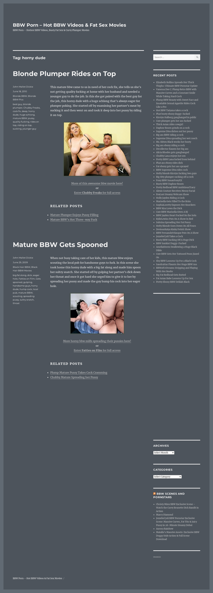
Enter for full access (97, 192)
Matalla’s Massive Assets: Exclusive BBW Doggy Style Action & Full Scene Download (177, 536)
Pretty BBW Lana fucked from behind (175, 159)
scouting (17, 296)
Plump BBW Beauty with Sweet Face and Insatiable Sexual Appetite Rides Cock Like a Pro (177, 103)
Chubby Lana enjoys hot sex (171, 155)
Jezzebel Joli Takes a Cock (169, 236)
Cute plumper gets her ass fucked (173, 121)
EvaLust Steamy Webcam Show (172, 194)
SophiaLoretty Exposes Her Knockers (176, 205)
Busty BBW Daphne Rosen (170, 183)
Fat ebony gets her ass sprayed (172, 166)
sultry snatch (27, 299)
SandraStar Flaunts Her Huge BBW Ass (176, 264)
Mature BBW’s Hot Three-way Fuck (73, 219)
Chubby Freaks (31, 107)
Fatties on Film (27, 278)
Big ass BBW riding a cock (169, 135)
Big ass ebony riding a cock (170, 145)
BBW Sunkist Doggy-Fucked (171, 243)
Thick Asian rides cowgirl (169, 124)
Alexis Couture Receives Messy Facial (175, 191)
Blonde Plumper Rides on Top (64, 74)
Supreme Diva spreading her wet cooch (176, 138)
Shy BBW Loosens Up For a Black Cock (176, 261)
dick (29, 275)
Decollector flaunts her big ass (172, 149)
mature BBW (20, 118)
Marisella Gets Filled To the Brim (173, 201)
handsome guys (21, 285)
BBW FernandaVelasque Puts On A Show (177, 233)
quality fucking (21, 121)
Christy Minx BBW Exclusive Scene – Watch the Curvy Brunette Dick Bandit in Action (177, 508)
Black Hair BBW (21, 267)
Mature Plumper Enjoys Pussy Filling (74, 214)
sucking (17, 128)
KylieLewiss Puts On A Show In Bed (174, 219)
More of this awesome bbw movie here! (97, 183)
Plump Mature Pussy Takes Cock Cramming (78, 372)
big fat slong (19, 275)
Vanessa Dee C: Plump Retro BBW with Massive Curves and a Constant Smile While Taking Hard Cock (176, 93)
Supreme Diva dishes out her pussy (174, 131)
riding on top (24, 125)
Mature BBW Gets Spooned (60, 244)
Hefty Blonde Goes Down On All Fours (176, 225)
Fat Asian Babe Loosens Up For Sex (174, 278)
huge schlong (27, 114)
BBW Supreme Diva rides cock (172, 169)
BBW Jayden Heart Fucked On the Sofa (176, 215)
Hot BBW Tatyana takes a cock (172, 110)
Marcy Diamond (164, 514)
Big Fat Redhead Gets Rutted (171, 275)
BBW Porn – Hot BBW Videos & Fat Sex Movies (69, 25)
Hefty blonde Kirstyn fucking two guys (176, 173)
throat (16, 303)
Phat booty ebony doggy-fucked (173, 113)
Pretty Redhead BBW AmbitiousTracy (175, 187)
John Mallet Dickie (23, 86)
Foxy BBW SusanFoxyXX (169, 180)
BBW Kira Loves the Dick (169, 208)
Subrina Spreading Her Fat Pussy (173, 222)
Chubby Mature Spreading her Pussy (74, 377)
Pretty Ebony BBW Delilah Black (173, 281)
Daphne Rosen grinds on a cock (173, 127)
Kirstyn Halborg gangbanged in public (176, 117)
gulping (27, 282)
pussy (31, 118)
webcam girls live (157, 556)
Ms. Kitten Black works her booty (173, 141)
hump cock (26, 289)
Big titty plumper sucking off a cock (175, 177)
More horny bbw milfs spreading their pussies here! (97, 341)
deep (24, 111)
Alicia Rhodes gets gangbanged (172, 152)
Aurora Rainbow (164, 528)
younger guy (29, 128)
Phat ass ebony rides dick (169, 163)
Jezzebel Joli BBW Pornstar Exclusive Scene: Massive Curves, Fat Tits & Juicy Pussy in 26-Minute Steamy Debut (176, 522)
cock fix (17, 111)
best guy (17, 104)
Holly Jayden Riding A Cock (170, 197)
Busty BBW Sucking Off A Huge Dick (175, 239)
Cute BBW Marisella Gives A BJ (172, 211)
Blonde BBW (20, 96)
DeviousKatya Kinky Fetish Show (173, 229)
